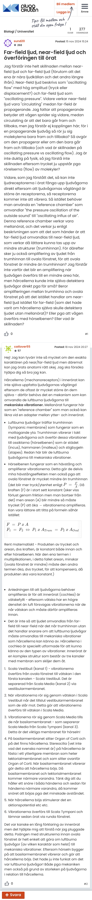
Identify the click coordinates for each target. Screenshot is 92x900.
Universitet (25, 32)
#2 (86, 878)
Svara (15, 895)
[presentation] (70, 484)
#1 (86, 334)
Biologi (9, 32)
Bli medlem (66, 4)
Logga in (63, 12)
